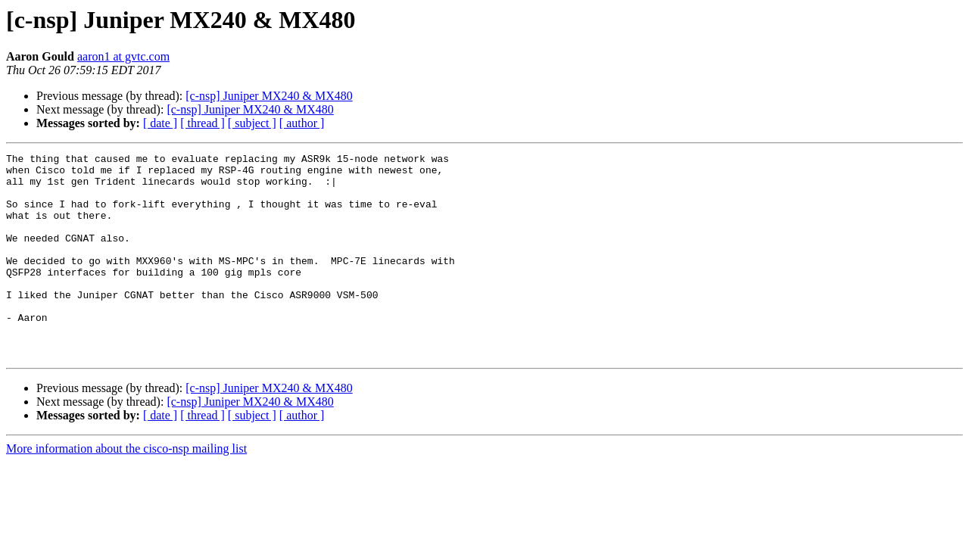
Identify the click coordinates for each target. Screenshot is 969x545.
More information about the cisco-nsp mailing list (126, 489)
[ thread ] (202, 123)
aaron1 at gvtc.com (123, 56)
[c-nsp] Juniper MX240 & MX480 (268, 95)
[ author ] (302, 123)
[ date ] (160, 123)
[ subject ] (252, 123)
